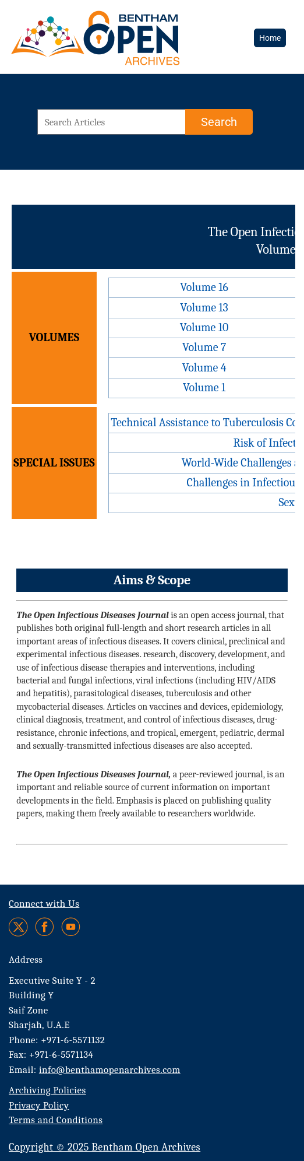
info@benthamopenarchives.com (110, 1069)
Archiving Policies (47, 1090)
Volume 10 (204, 327)
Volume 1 (204, 387)
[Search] (219, 122)
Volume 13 (204, 307)
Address (26, 959)
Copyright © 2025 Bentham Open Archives (104, 1147)
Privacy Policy (39, 1105)
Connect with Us (44, 903)
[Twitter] (19, 927)
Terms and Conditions (55, 1119)
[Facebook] (44, 927)
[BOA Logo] (90, 36)
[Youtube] (71, 927)
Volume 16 (204, 287)
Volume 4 (204, 367)
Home (270, 38)
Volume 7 (204, 347)
